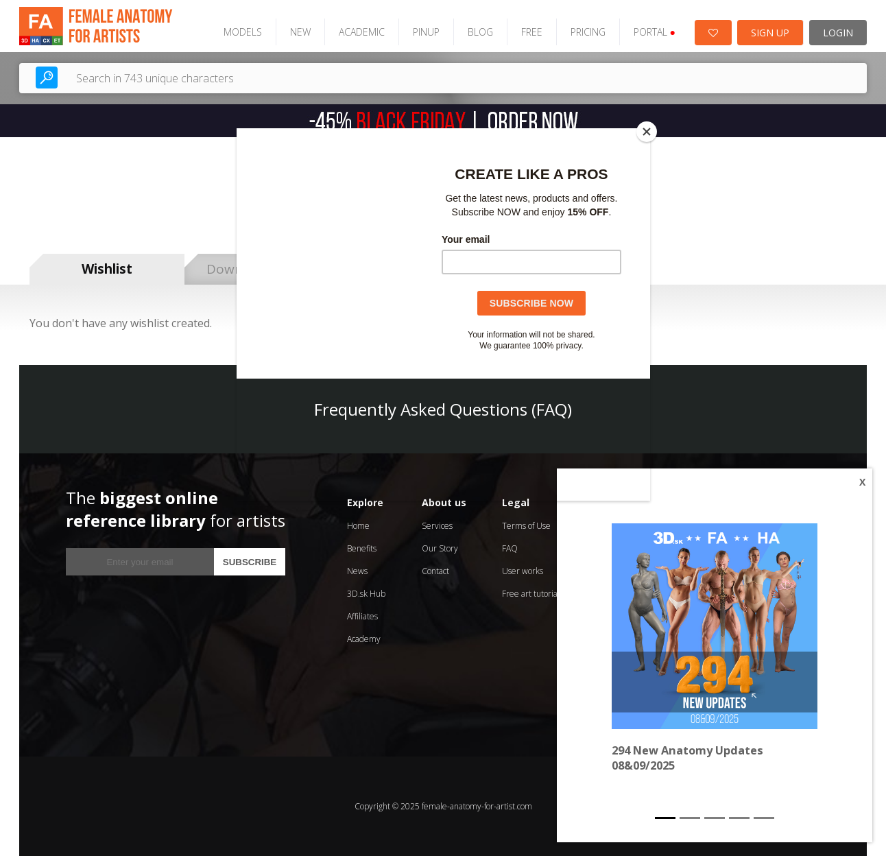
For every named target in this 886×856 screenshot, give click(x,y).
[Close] (646, 131)
